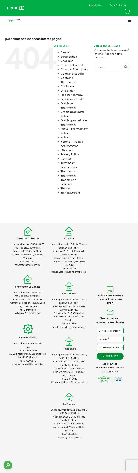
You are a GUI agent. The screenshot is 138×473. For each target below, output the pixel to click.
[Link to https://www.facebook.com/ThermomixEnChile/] (8, 8)
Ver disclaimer (110, 364)
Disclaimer (68, 90)
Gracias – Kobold (72, 99)
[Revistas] (21, 5)
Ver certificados (110, 372)
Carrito (65, 52)
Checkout (67, 61)
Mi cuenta (67, 150)
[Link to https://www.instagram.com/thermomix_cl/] (11, 8)
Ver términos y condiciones (110, 368)
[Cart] (127, 10)
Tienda (65, 188)
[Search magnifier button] (125, 66)
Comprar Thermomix (74, 69)
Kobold (65, 137)
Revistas (66, 158)
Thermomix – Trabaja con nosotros (69, 180)
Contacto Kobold (72, 73)
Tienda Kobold (70, 192)
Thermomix (68, 171)
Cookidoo (67, 86)
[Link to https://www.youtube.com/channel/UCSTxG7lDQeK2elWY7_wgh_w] (15, 8)
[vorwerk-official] (14, 19)
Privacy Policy (70, 154)
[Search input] (110, 66)
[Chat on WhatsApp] (8, 465)
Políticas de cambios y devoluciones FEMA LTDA (110, 299)
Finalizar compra (72, 95)
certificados (69, 56)
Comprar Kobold (72, 65)
